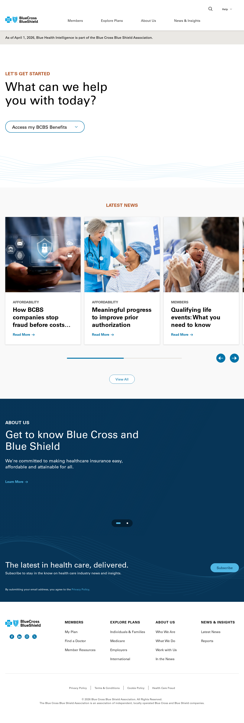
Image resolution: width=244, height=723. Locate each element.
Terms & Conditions (107, 688)
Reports (207, 641)
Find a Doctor (75, 641)
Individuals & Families (127, 631)
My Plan (71, 631)
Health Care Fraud (163, 688)
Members (75, 20)
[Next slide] (234, 358)
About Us (148, 20)
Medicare (117, 641)
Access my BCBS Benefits (39, 127)
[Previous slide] (220, 358)
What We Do (165, 641)
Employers (118, 650)
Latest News (210, 631)
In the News (165, 659)
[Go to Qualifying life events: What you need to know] (201, 281)
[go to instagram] (27, 636)
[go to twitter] (34, 636)
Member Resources (80, 650)
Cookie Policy (136, 688)
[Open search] (211, 9)
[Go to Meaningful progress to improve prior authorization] (122, 281)
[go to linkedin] (19, 636)
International (120, 659)
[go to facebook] (12, 636)
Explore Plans (112, 20)
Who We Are (165, 631)
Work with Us (166, 650)
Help (227, 9)
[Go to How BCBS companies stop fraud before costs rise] (43, 281)
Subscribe (225, 567)
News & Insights (187, 20)
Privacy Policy (80, 589)
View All (122, 379)
